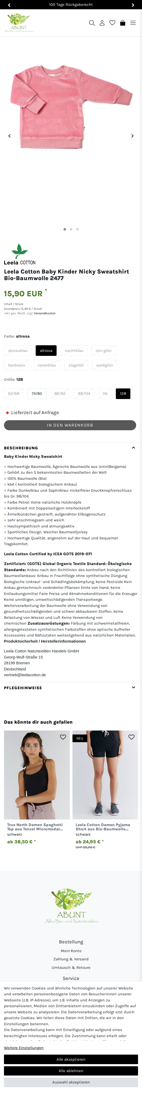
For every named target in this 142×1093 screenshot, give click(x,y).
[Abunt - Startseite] (18, 23)
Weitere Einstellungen (24, 1047)
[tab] (71, 562)
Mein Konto (71, 950)
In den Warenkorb (70, 425)
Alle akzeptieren (71, 1059)
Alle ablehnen (71, 1070)
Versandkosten (44, 313)
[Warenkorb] (123, 22)
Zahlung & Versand (71, 959)
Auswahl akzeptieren (71, 1082)
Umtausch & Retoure (71, 967)
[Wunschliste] (112, 22)
